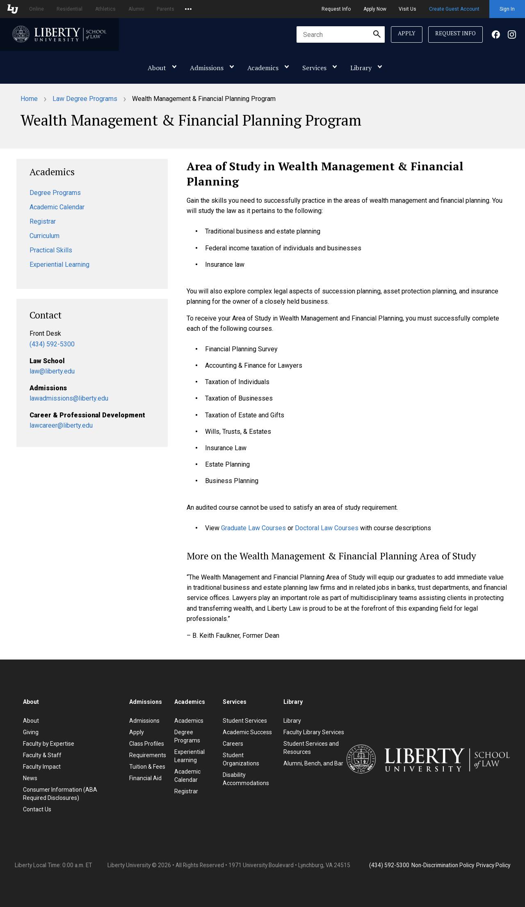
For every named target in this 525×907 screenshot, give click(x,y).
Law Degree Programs (84, 99)
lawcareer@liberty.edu (61, 425)
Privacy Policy (493, 865)
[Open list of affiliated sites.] (188, 9)
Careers (233, 743)
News (30, 778)
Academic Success (247, 732)
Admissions (207, 67)
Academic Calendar (57, 207)
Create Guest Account (454, 9)
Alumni (136, 9)
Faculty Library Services (313, 732)
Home (29, 99)
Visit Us (407, 9)
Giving (31, 732)
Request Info (336, 9)
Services (314, 67)
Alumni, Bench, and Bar (313, 763)
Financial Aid (145, 778)
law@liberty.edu (52, 371)
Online (36, 9)
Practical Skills (51, 250)
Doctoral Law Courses (326, 528)
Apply (406, 33)
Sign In (507, 9)
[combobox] (341, 34)
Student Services (245, 720)
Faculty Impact (42, 766)
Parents (165, 9)
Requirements (147, 755)
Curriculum (44, 236)
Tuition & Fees (147, 766)
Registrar (43, 221)
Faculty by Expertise (48, 743)
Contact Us (37, 809)
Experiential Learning (59, 264)
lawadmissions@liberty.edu (69, 398)
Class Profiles (146, 743)
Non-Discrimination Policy (442, 865)
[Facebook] (496, 36)
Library (361, 67)
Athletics (105, 9)
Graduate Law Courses (253, 528)
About (157, 67)
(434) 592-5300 (52, 344)
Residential (69, 9)
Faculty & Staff (42, 755)
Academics (262, 67)
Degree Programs (55, 193)
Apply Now (374, 9)
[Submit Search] (377, 34)
